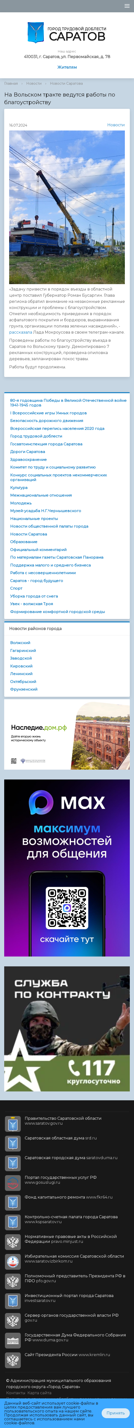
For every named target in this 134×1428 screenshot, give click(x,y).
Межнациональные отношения (41, 495)
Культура (18, 487)
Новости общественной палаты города (49, 526)
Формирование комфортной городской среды (57, 611)
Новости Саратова (66, 83)
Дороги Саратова (27, 451)
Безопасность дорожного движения (46, 420)
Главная (11, 83)
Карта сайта (39, 1393)
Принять (116, 1413)
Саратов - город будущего (36, 580)
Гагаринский (23, 650)
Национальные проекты (34, 518)
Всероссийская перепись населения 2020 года (57, 428)
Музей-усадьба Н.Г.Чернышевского (45, 510)
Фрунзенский (23, 689)
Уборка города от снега (34, 596)
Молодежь (20, 503)
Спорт (16, 588)
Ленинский (21, 673)
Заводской (21, 658)
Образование (23, 541)
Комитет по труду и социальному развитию (53, 467)
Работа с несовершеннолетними (43, 572)
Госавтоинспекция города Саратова (46, 444)
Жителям (67, 67)
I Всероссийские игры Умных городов (48, 413)
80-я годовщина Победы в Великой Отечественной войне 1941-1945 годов (68, 403)
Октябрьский (23, 681)
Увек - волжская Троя (31, 603)
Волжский (20, 642)
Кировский (21, 666)
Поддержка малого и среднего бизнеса (50, 565)
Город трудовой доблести (36, 436)
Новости (34, 83)
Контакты (15, 1393)
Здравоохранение (28, 459)
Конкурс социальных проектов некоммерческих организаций (58, 477)
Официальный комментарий (38, 549)
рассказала (20, 332)
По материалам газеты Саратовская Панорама (56, 557)
